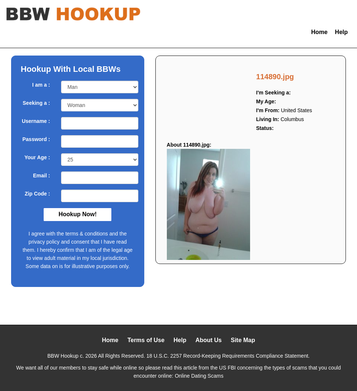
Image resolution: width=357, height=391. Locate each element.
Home (319, 32)
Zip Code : (37, 194)
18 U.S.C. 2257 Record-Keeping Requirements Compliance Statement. (228, 356)
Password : (36, 139)
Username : (36, 121)
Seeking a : (36, 103)
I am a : (41, 85)
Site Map (243, 340)
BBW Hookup (62, 356)
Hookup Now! (77, 214)
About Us (208, 340)
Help (341, 32)
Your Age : (37, 157)
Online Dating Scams (199, 376)
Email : (41, 175)
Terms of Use (145, 340)
